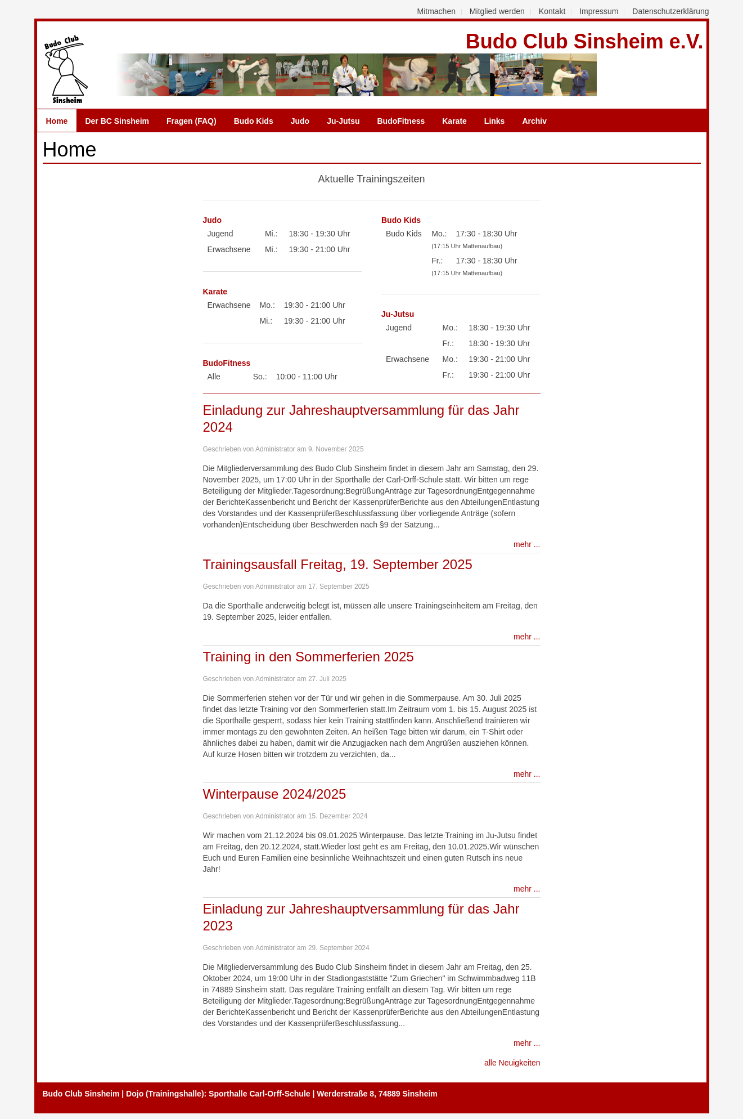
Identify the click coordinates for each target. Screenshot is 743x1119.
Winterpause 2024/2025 (274, 794)
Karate (454, 121)
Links (494, 121)
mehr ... (527, 544)
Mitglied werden (497, 11)
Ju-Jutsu (343, 121)
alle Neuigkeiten (512, 1062)
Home (57, 121)
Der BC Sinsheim (117, 121)
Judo (300, 121)
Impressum (598, 11)
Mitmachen (436, 11)
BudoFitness (401, 121)
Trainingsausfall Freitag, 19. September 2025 (337, 564)
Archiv (534, 121)
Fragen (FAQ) (191, 121)
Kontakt (552, 11)
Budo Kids (253, 121)
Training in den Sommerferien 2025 (308, 656)
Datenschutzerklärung (670, 11)
